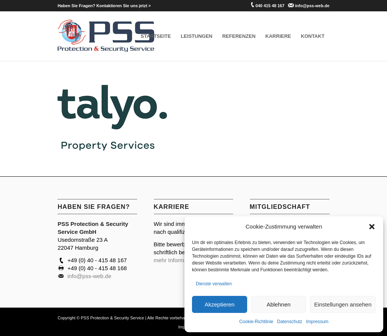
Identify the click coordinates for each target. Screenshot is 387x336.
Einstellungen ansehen (343, 304)
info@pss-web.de (312, 5)
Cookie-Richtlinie (256, 321)
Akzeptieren (219, 304)
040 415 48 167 (269, 5)
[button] (372, 226)
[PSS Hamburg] (106, 36)
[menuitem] (104, 6)
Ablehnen (278, 304)
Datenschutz (289, 321)
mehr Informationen (178, 260)
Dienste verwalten (214, 283)
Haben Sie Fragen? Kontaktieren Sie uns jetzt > (104, 5)
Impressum (317, 321)
